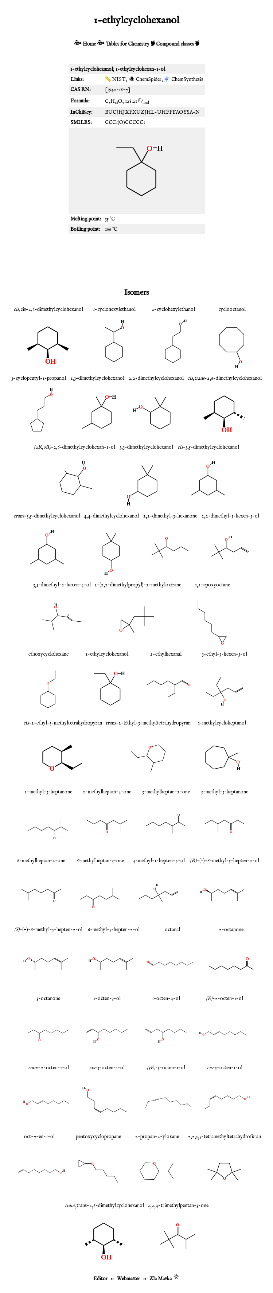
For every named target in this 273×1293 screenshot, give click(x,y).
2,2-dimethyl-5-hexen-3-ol (230, 516)
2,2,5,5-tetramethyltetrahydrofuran (224, 1136)
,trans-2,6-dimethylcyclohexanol (104, 1205)
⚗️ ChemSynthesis (183, 79)
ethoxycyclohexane (48, 654)
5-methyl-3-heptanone (224, 792)
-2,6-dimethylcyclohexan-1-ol (74, 447)
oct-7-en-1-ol (39, 1136)
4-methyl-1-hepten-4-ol (159, 861)
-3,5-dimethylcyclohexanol (208, 447)
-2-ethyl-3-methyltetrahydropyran (62, 723)
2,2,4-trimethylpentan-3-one (178, 1205)
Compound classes (175, 44)
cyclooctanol (232, 309)
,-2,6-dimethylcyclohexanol (224, 378)
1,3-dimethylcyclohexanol (97, 378)
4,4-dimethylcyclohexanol (111, 516)
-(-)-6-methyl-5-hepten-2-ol (224, 861)
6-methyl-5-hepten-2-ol (114, 929)
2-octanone (231, 929)
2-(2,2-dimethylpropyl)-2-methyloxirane (137, 585)
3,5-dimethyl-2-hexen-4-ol (62, 585)
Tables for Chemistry (127, 44)
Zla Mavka (160, 1279)
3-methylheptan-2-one (166, 792)
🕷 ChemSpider (144, 79)
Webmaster (128, 1279)
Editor (100, 1279)
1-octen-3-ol (107, 998)
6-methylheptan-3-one (100, 861)
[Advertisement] (136, 260)
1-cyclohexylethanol (114, 309)
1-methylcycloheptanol (222, 723)
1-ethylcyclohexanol (107, 654)
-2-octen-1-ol (224, 998)
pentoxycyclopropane (98, 1136)
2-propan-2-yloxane (157, 1136)
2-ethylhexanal (166, 654)
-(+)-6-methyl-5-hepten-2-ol (48, 929)
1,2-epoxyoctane (212, 585)
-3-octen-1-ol (107, 1068)
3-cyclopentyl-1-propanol (38, 378)
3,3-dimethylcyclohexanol (146, 447)
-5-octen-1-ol (166, 1068)
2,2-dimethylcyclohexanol (156, 378)
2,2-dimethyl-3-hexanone (170, 516)
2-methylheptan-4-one (107, 792)
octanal (172, 929)
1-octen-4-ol (166, 998)
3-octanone (48, 998)
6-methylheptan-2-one (41, 861)
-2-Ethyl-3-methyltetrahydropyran (148, 723)
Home (89, 44)
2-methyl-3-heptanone (48, 792)
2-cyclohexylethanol (173, 309)
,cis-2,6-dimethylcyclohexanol (48, 309)
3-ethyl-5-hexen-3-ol (224, 654)
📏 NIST (115, 79)
